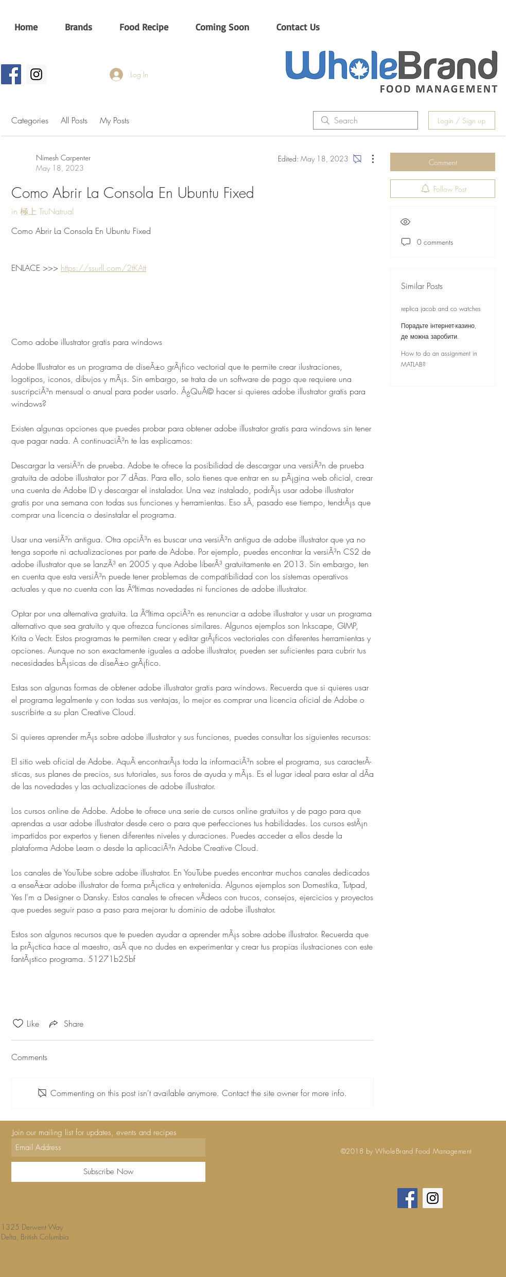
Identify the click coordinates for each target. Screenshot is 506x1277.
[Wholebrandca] (36, 74)
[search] (365, 120)
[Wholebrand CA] (11, 74)
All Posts (74, 120)
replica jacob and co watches (441, 308)
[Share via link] (65, 1023)
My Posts (114, 120)
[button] (78, 26)
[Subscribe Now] (108, 1172)
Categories (29, 120)
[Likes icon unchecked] (18, 1023)
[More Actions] (367, 159)
